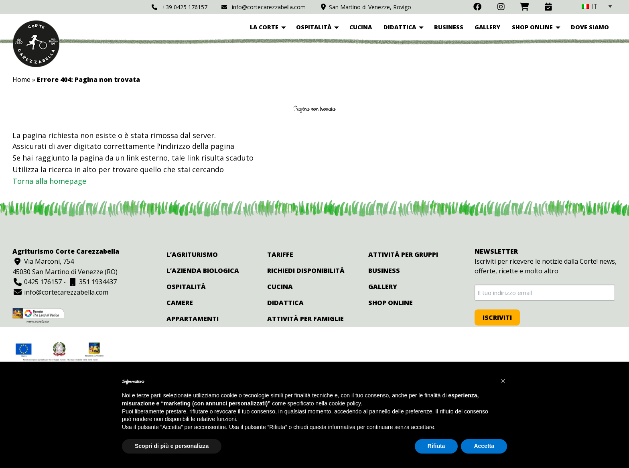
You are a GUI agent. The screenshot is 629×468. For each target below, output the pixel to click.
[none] (597, 6)
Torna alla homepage (49, 181)
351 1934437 (92, 281)
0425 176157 (37, 281)
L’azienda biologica (202, 270)
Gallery (382, 286)
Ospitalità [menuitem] (313, 27)
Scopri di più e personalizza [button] (172, 446)
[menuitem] (597, 6)
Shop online (390, 302)
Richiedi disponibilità (306, 270)
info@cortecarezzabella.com (263, 7)
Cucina (280, 286)
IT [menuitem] (594, 6)
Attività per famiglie (305, 318)
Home (21, 79)
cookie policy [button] (345, 403)
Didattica (285, 302)
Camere (179, 302)
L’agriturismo (192, 254)
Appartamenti (192, 318)
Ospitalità (186, 286)
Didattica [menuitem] (399, 27)
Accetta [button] (484, 446)
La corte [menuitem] (264, 27)
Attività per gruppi (403, 254)
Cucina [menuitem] (360, 27)
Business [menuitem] (448, 27)
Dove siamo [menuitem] (590, 27)
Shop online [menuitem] (532, 27)
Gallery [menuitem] (487, 27)
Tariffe (280, 254)
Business (384, 270)
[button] (503, 380)
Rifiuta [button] (436, 446)
